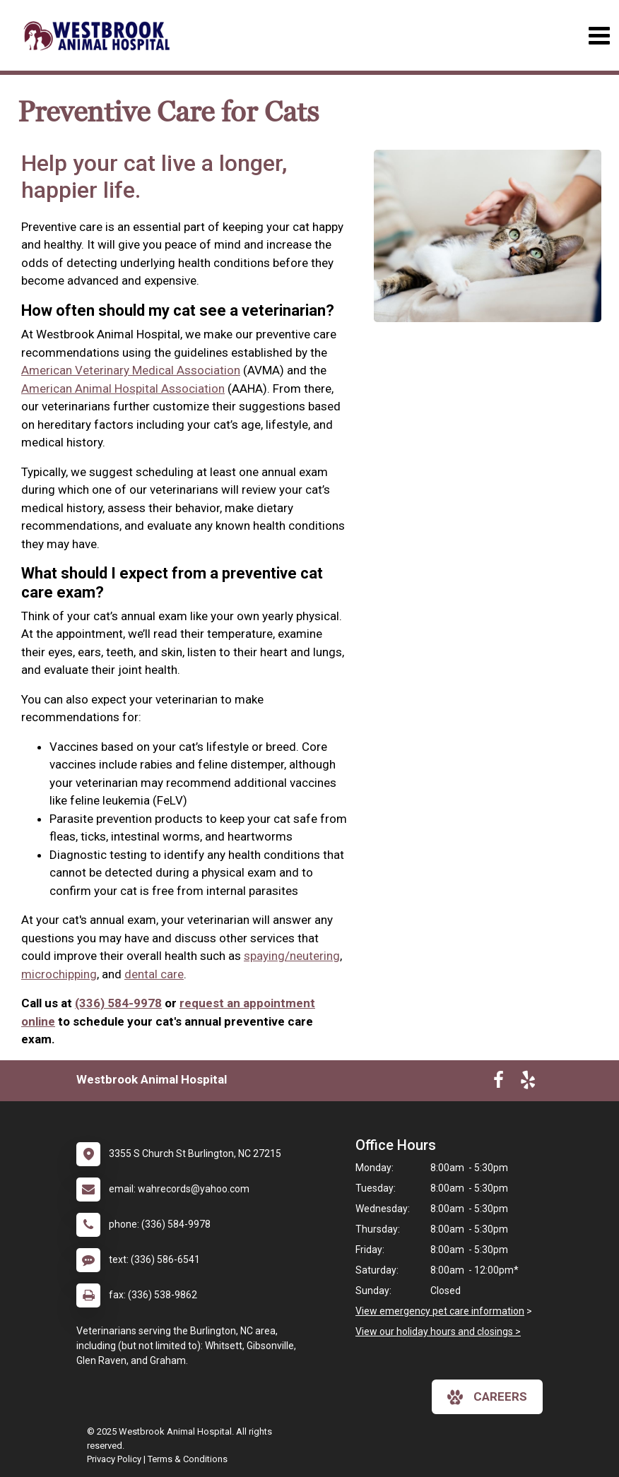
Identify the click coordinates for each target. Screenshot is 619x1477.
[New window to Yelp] (528, 1083)
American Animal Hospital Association (123, 388)
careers (487, 1397)
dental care (154, 974)
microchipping (59, 974)
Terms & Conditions (188, 1459)
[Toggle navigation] (598, 35)
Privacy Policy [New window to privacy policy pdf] (114, 1459)
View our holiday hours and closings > (438, 1331)
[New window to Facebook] (498, 1083)
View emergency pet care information (439, 1311)
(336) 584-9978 (118, 1003)
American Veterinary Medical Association (130, 370)
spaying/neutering (292, 956)
